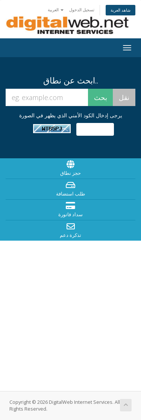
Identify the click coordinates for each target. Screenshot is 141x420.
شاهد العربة (120, 10)
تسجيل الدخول (81, 9)
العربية (56, 9)
